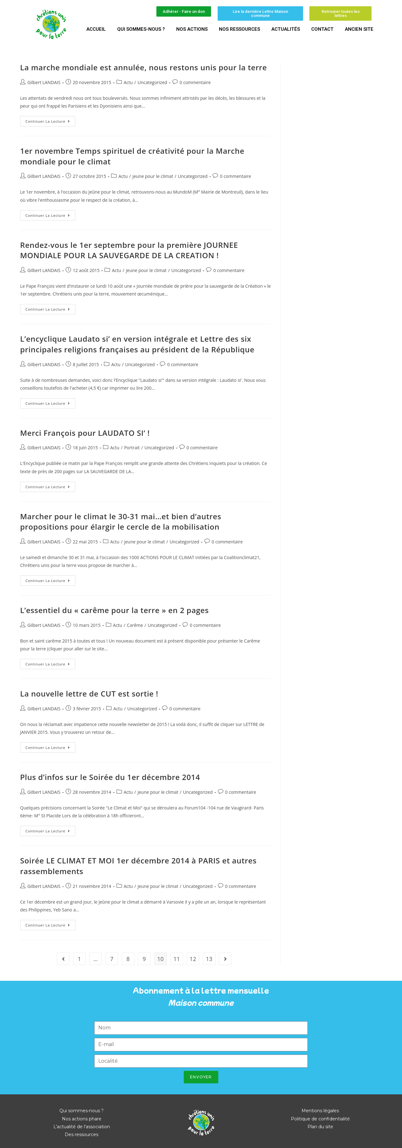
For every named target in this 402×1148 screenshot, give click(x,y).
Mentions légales (320, 1110)
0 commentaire (195, 82)
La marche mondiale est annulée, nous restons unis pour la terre (143, 67)
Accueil (96, 29)
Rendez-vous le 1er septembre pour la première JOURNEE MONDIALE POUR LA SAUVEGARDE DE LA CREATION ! (129, 250)
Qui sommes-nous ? (141, 29)
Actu (128, 82)
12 (193, 959)
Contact (322, 29)
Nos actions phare (81, 1119)
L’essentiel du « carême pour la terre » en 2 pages (114, 610)
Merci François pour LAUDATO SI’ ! (85, 433)
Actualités (285, 29)
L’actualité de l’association (81, 1126)
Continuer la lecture (50, 120)
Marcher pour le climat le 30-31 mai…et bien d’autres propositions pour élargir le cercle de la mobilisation (120, 521)
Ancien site (359, 29)
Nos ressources (239, 29)
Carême (135, 625)
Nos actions (192, 29)
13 (209, 959)
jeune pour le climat (153, 176)
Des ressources (81, 1134)
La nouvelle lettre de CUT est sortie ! (89, 693)
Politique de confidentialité (320, 1119)
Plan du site (320, 1126)
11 (176, 959)
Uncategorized (152, 82)
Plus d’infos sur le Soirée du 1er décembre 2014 (110, 777)
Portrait (132, 448)
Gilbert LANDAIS (43, 82)
